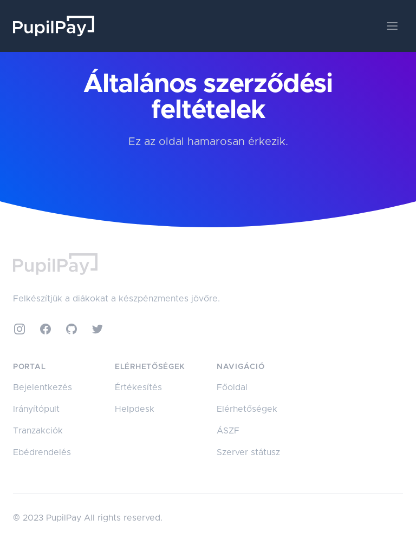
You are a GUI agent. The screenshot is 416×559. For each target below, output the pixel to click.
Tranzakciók (38, 430)
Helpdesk (134, 409)
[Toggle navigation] (392, 26)
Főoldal (232, 387)
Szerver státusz (248, 452)
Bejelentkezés (42, 387)
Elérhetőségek (247, 409)
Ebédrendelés (42, 452)
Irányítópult (36, 409)
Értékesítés (138, 387)
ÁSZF (228, 430)
